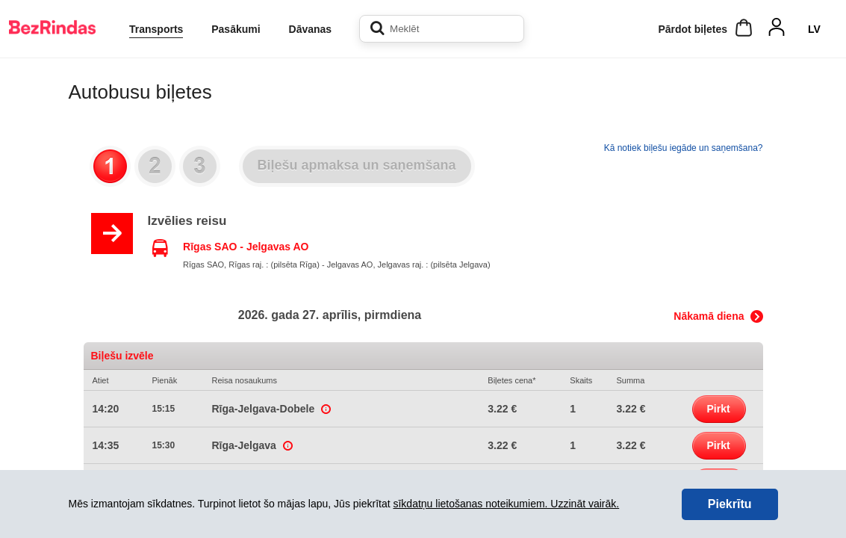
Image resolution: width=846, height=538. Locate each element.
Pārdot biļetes (692, 29)
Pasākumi (235, 29)
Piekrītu (730, 504)
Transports (156, 29)
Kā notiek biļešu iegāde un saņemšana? (683, 148)
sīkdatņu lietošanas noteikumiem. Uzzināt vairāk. (506, 504)
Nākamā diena (709, 316)
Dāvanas (310, 29)
